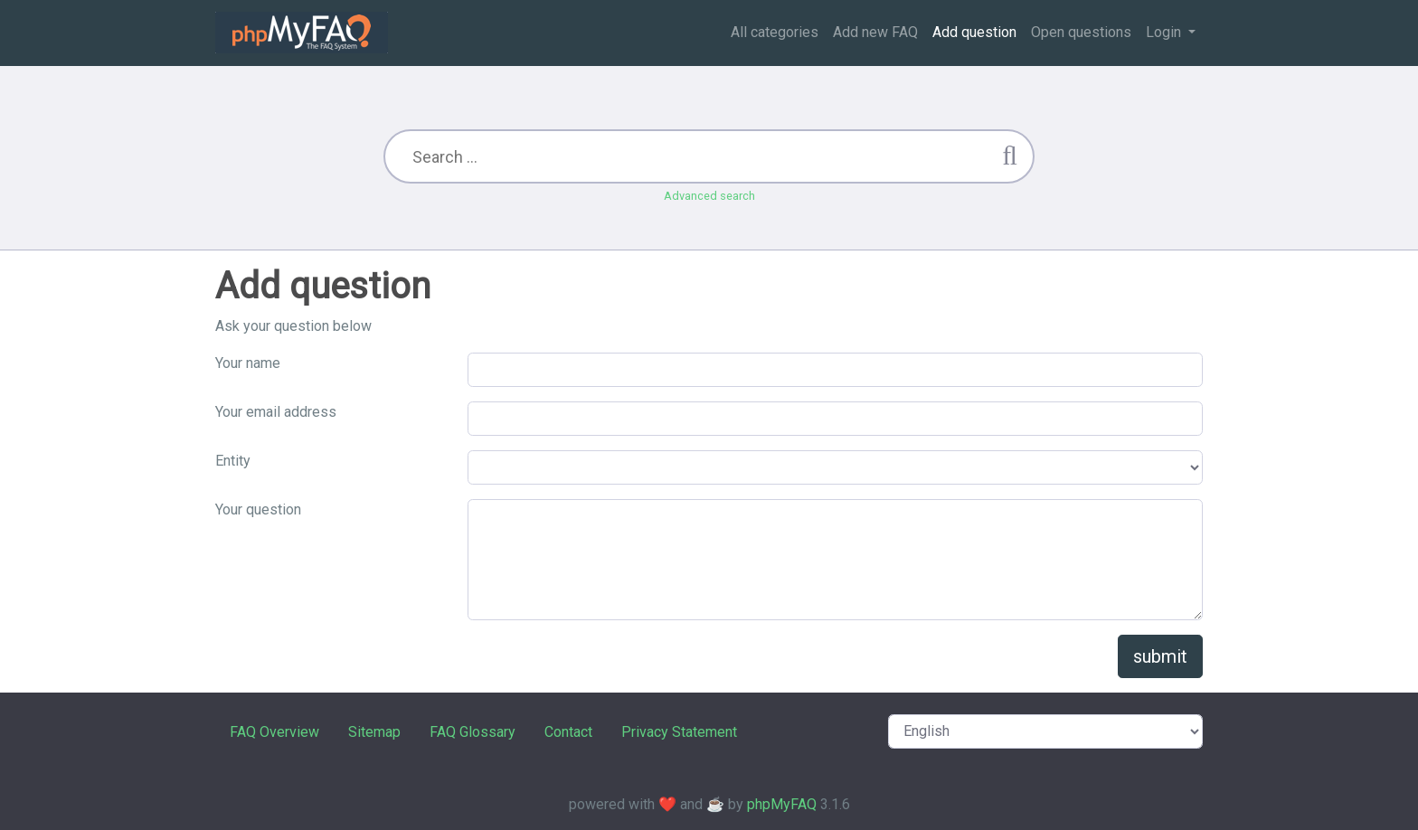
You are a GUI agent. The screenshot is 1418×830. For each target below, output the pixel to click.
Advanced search (709, 196)
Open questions (1081, 32)
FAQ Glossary (472, 731)
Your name (247, 363)
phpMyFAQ (782, 804)
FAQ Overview (274, 731)
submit (1160, 656)
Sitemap (374, 731)
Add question (974, 32)
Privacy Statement (679, 731)
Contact (568, 731)
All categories (774, 32)
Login (1165, 32)
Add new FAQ (875, 32)
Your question (258, 509)
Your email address (275, 411)
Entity (233, 460)
